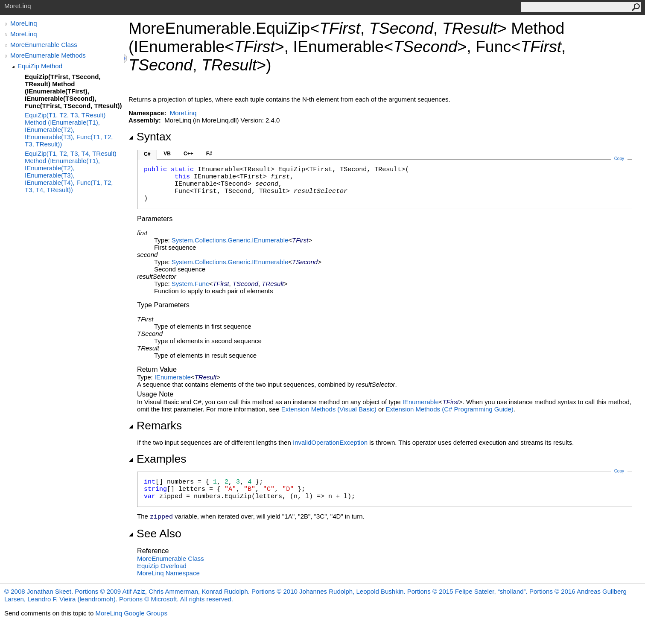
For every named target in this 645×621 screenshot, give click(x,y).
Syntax (149, 136)
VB (167, 154)
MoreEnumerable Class (43, 44)
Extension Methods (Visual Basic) (328, 409)
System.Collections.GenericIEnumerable (230, 240)
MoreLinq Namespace (168, 573)
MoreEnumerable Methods (48, 55)
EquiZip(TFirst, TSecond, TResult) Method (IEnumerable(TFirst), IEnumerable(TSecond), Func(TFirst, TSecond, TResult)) (73, 91)
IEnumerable (173, 377)
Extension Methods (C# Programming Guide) (449, 409)
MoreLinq (23, 23)
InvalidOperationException (330, 442)
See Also (154, 533)
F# (209, 154)
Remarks (155, 425)
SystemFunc (190, 283)
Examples (157, 458)
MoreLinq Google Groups (131, 613)
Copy (619, 471)
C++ (188, 154)
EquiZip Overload (162, 565)
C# (147, 154)
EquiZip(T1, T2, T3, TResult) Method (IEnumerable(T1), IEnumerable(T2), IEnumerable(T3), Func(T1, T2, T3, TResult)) (69, 129)
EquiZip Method (40, 66)
